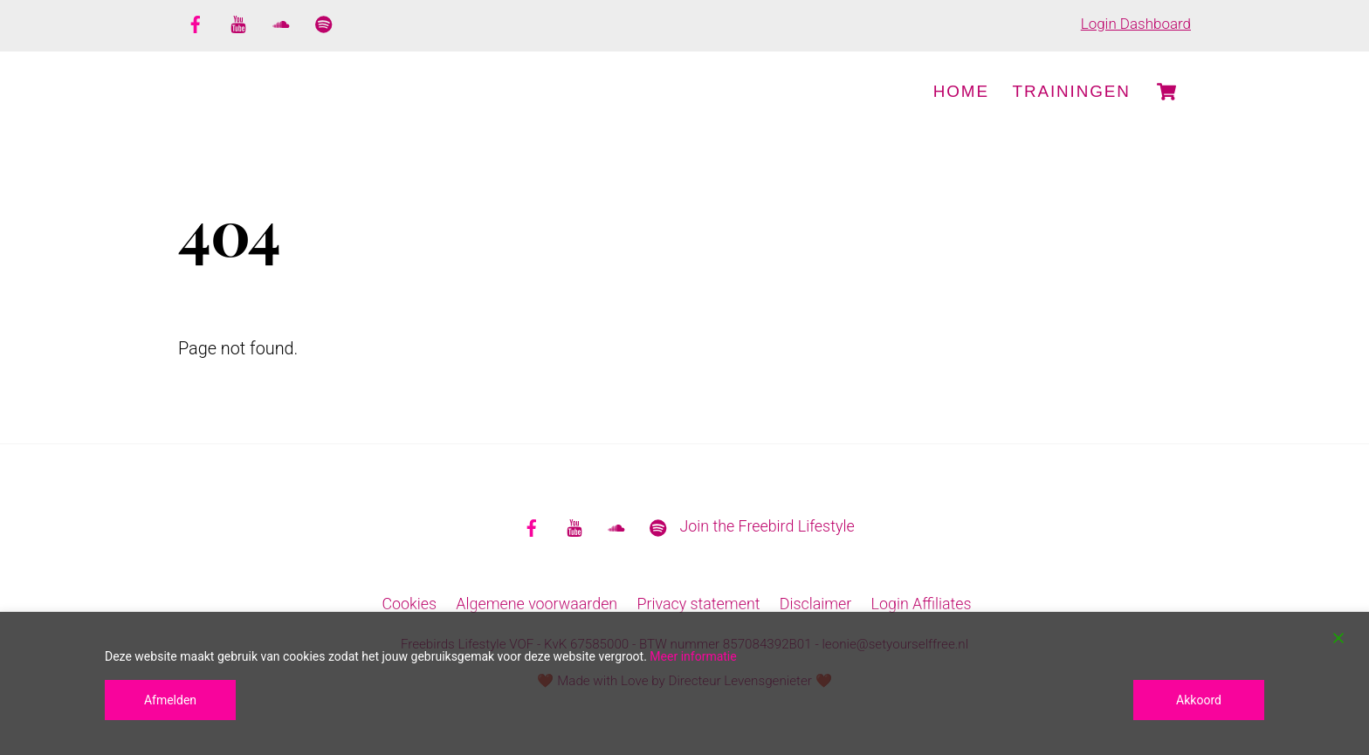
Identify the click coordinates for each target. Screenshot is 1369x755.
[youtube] (238, 22)
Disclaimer (816, 604)
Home (961, 91)
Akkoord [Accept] (1198, 700)
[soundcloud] (281, 22)
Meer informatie (693, 656)
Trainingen (1072, 91)
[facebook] (195, 22)
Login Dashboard (1136, 23)
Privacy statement (698, 604)
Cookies (409, 604)
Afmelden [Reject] (170, 700)
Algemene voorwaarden (536, 604)
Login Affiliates (921, 604)
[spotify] (323, 22)
